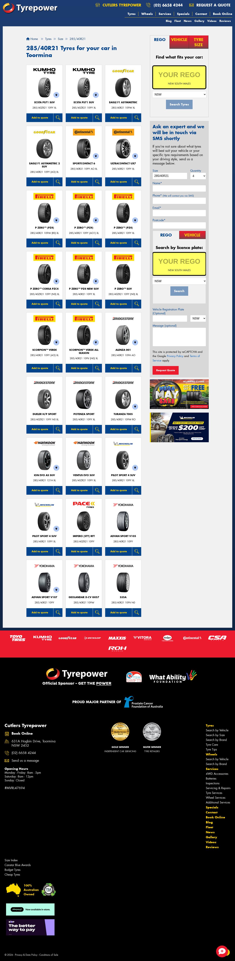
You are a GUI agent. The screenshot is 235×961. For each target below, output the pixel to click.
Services (165, 14)
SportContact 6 (84, 163)
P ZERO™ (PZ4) (44, 227)
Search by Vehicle (217, 730)
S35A (123, 597)
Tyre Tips (211, 749)
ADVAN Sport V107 (44, 597)
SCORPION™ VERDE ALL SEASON (83, 351)
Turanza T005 (123, 414)
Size (155, 171)
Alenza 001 (123, 349)
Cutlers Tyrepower (118, 5)
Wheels (147, 14)
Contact (201, 14)
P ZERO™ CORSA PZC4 (44, 288)
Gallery (199, 21)
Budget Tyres (12, 870)
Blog (168, 21)
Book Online (222, 14)
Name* (157, 183)
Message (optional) (165, 326)
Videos (211, 21)
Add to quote (40, 117)
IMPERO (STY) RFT (84, 536)
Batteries (211, 778)
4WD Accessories (217, 774)
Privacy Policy (175, 356)
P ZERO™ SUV (123, 288)
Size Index (11, 860)
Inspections (212, 783)
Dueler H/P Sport (44, 414)
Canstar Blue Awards (18, 865)
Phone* (173, 195)
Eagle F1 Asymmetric (123, 102)
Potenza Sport (83, 414)
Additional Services (218, 802)
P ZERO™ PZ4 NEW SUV (84, 288)
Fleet (177, 21)
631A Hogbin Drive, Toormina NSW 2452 (33, 743)
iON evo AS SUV (44, 475)
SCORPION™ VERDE (44, 349)
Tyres (131, 14)
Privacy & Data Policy (26, 954)
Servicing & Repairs (218, 788)
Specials (183, 14)
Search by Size (215, 735)
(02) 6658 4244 (168, 5)
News (187, 21)
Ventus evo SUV (84, 475)
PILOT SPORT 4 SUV (123, 475)
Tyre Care (212, 745)
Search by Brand (216, 740)
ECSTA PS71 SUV (44, 102)
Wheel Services (215, 798)
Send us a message (25, 761)
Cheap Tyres (12, 875)
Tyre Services (214, 793)
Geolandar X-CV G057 (84, 597)
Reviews (225, 21)
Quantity (195, 171)
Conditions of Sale (48, 954)
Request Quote (165, 370)
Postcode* (159, 220)
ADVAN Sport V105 (123, 536)
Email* (157, 208)
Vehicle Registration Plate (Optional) (168, 311)
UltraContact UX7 (123, 163)
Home (32, 39)
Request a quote (209, 5)
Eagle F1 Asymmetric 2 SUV (44, 165)
